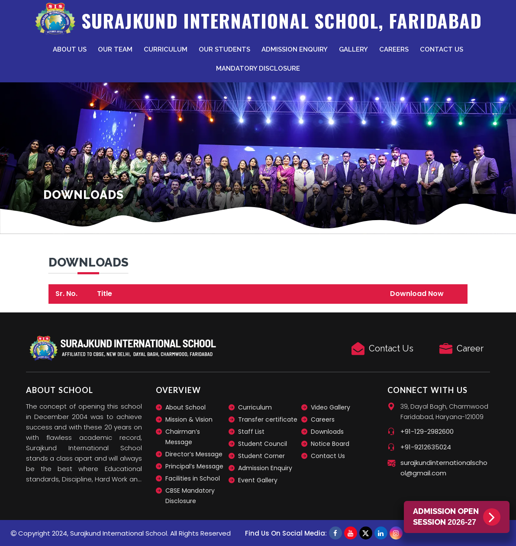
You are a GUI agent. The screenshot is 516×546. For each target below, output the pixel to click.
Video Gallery (330, 407)
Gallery (353, 49)
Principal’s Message (194, 466)
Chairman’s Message (182, 436)
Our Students (224, 49)
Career (470, 348)
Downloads (327, 431)
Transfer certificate (267, 419)
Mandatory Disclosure (258, 68)
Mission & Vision (189, 419)
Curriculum (165, 49)
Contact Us (441, 49)
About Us (70, 49)
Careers (394, 49)
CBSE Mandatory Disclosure (190, 495)
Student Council (262, 443)
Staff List (251, 431)
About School (185, 407)
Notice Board (330, 443)
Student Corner (261, 456)
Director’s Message (194, 454)
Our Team (115, 49)
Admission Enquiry (294, 49)
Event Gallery (257, 480)
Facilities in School (192, 478)
